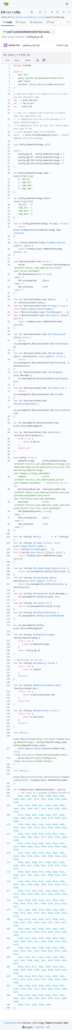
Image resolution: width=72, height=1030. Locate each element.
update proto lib (31, 45)
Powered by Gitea (13, 1022)
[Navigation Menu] (67, 3)
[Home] (6, 4)
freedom (20, 36)
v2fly (17, 12)
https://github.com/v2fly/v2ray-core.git (27, 17)
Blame (17, 60)
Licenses (39, 1027)
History (28, 60)
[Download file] (37, 60)
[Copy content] (43, 60)
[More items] (68, 22)
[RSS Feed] (31, 12)
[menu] (27, 1027)
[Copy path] (42, 37)
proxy (11, 36)
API (48, 1027)
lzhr (8, 12)
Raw (7, 60)
